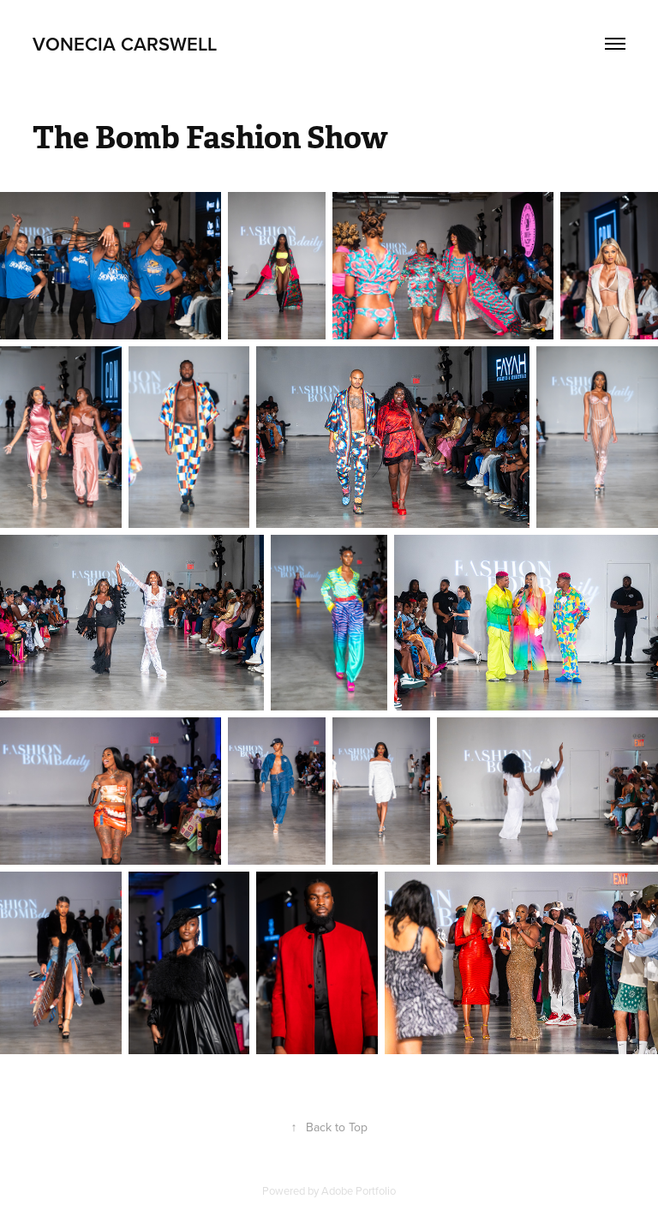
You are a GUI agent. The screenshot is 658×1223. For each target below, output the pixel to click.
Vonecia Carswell (125, 43)
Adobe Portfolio (358, 1190)
